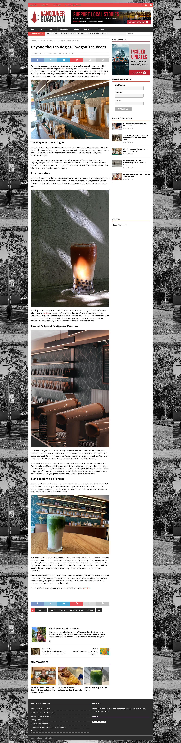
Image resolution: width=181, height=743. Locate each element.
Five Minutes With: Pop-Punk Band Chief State (135, 150)
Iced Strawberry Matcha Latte (95, 688)
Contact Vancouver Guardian (41, 716)
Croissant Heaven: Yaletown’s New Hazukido (70, 688)
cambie (52, 610)
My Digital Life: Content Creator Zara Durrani (136, 175)
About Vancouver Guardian (40, 708)
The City (87, 29)
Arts (42, 29)
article (46, 313)
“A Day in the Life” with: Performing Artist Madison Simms (134, 162)
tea (98, 610)
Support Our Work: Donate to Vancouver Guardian (48, 727)
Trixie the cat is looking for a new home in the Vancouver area (135, 137)
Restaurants (69, 53)
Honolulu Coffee (76, 610)
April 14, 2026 (129, 179)
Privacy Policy (36, 719)
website (86, 588)
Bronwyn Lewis (51, 53)
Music (76, 29)
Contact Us (57, 5)
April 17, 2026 (129, 153)
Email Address (120, 85)
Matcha (90, 610)
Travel (101, 29)
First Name (118, 92)
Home (32, 29)
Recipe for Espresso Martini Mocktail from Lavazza (134, 124)
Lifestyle (64, 29)
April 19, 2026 (129, 128)
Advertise (44, 5)
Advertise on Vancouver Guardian (43, 712)
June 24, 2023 (38, 53)
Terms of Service (37, 730)
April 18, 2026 (129, 142)
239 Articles (76, 628)
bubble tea (41, 610)
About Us (33, 5)
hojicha (62, 610)
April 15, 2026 (129, 167)
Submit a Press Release (73, 5)
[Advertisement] (129, 199)
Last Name (118, 100)
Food (51, 29)
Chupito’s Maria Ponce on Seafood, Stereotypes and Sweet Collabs (43, 689)
